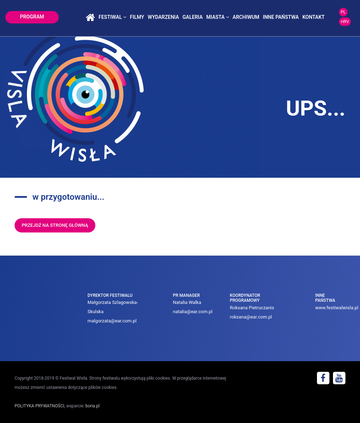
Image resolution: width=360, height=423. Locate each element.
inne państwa (281, 17)
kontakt (313, 17)
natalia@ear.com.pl (192, 311)
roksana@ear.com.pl (251, 317)
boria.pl (92, 405)
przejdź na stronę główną (55, 225)
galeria (192, 17)
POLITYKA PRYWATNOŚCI (39, 405)
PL (343, 12)
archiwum (246, 17)
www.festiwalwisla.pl (336, 307)
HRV (345, 21)
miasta (217, 17)
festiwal (112, 17)
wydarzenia (163, 17)
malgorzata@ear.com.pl (112, 320)
